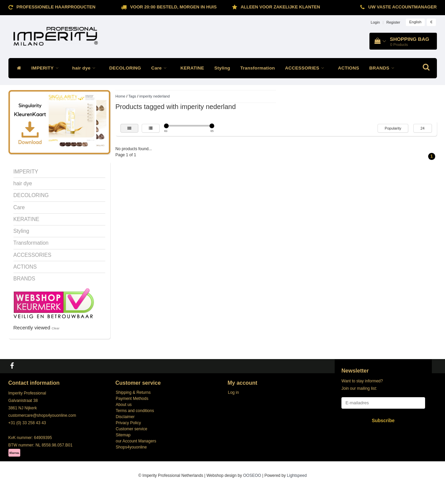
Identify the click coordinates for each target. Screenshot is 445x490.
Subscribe (383, 420)
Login (375, 22)
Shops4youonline (131, 447)
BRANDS (383, 68)
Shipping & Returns (133, 392)
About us (124, 404)
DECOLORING (125, 68)
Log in (233, 392)
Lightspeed (297, 475)
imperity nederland (154, 96)
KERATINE (192, 68)
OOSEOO (252, 475)
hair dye (85, 68)
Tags (132, 96)
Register (393, 22)
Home (120, 96)
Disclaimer (125, 416)
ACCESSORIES (306, 68)
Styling (222, 68)
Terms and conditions (135, 410)
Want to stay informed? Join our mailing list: (362, 385)
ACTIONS (348, 68)
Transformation (257, 68)
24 (422, 128)
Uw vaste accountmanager (402, 6)
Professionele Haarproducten (56, 6)
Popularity (393, 128)
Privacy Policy (128, 422)
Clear (55, 328)
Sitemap (123, 435)
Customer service (131, 429)
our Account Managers (136, 441)
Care (160, 68)
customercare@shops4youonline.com (42, 415)
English (415, 22)
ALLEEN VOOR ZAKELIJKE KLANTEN (280, 6)
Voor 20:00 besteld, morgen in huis (173, 6)
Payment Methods (132, 398)
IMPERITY (46, 68)
